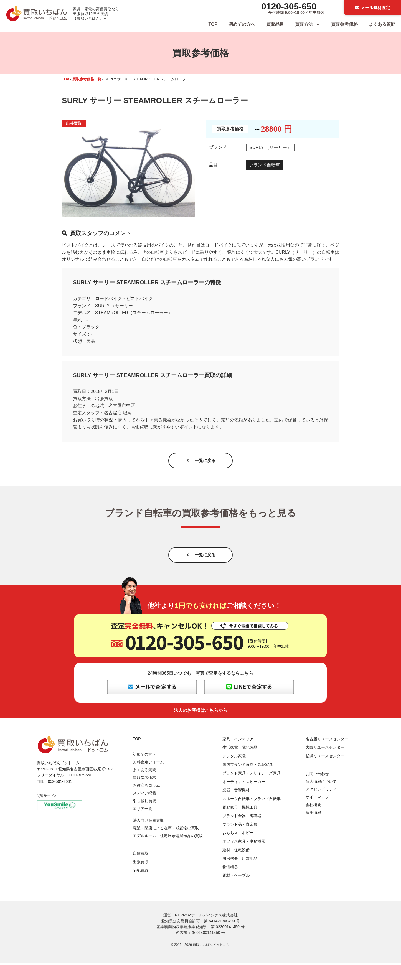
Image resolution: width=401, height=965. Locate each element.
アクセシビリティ (321, 791)
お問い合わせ (317, 776)
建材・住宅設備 (236, 852)
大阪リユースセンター (325, 749)
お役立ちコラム (146, 787)
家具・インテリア (237, 741)
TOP (212, 24)
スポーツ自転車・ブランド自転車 (251, 801)
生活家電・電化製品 (239, 749)
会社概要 (313, 807)
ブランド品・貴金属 (239, 826)
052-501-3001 (60, 783)
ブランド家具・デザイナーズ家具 (251, 775)
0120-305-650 (288, 6)
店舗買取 (140, 855)
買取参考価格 (344, 24)
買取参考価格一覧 (86, 79)
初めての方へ (242, 24)
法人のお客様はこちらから (200, 712)
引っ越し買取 (144, 803)
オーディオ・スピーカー (243, 783)
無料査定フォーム (148, 764)
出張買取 (140, 864)
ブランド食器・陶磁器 (241, 818)
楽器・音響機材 (236, 792)
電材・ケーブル (236, 877)
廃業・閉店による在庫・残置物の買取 (166, 830)
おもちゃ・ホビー (237, 835)
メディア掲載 (144, 795)
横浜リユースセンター (325, 758)
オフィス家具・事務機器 (243, 843)
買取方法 (307, 24)
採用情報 (313, 814)
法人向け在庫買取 (148, 822)
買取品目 (275, 24)
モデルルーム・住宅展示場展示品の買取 (168, 838)
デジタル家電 (234, 758)
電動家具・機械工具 (239, 809)
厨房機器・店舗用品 (239, 860)
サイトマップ (317, 799)
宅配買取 (140, 872)
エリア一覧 (142, 810)
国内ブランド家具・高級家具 (247, 767)
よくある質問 (382, 24)
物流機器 (230, 869)
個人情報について (321, 783)
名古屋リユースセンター (327, 741)
